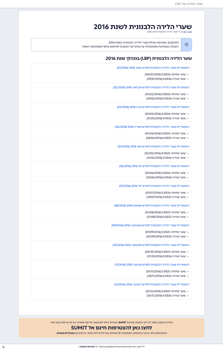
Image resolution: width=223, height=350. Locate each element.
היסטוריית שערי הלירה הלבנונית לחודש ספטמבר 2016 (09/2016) (150, 225)
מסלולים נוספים (66, 333)
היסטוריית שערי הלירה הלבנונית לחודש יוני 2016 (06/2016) (154, 166)
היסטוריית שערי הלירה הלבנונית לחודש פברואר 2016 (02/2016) (151, 87)
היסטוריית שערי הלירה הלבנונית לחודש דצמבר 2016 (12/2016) (151, 284)
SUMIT (122, 322)
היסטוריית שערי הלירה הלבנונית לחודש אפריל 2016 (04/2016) (152, 127)
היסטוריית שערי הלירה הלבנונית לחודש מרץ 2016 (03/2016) (153, 107)
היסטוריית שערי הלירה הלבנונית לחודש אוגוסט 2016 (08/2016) (151, 205)
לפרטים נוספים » (87, 346)
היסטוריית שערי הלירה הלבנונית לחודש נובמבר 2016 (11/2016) (152, 264)
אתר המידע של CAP (189, 4)
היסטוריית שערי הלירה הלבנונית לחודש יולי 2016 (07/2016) (154, 186)
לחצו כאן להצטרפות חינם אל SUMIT (111, 328)
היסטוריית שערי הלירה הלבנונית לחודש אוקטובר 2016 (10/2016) (151, 245)
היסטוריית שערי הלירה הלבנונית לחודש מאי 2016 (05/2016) (153, 146)
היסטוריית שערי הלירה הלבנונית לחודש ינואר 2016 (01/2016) (153, 67)
